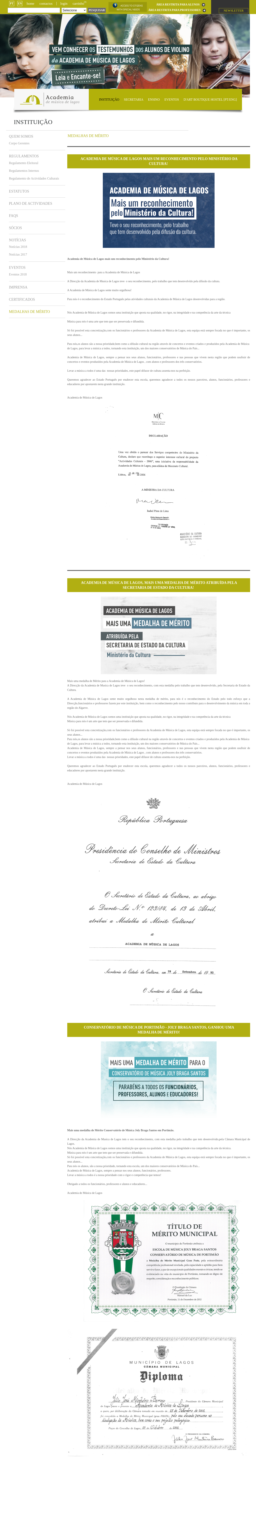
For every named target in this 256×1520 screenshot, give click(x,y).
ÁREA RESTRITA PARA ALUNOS (178, 4)
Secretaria (133, 99)
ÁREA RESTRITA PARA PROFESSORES (174, 10)
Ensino (154, 99)
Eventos (171, 99)
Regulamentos (24, 156)
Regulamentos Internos (24, 170)
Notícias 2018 (18, 246)
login (63, 3)
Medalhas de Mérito (29, 312)
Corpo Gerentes (19, 143)
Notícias (17, 240)
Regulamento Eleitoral (23, 163)
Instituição (109, 99)
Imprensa (18, 287)
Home (30, 3)
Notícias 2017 (18, 254)
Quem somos (21, 136)
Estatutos (19, 191)
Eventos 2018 (18, 274)
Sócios (15, 228)
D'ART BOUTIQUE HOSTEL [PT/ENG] (210, 99)
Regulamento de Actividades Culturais (34, 178)
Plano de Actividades (30, 203)
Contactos (45, 3)
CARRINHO (79, 3)
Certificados (22, 299)
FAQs (13, 216)
